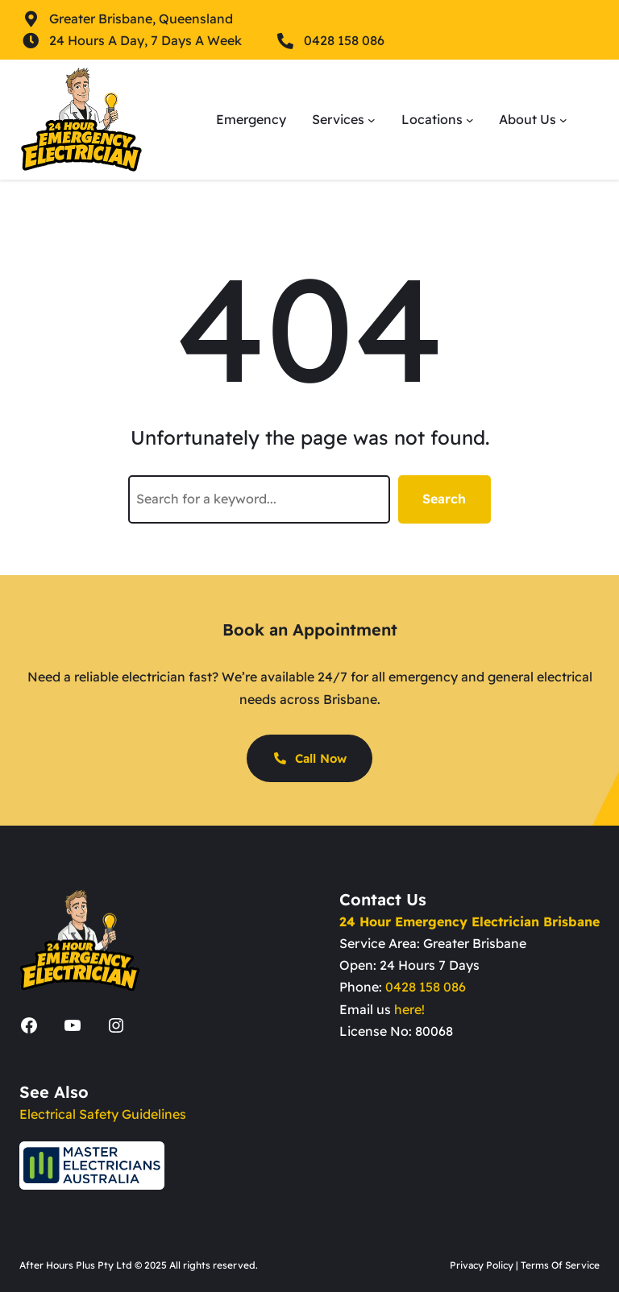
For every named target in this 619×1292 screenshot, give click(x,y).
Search (444, 499)
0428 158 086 (425, 987)
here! (409, 1009)
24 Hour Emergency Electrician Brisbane (469, 921)
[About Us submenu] (563, 120)
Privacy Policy (481, 1265)
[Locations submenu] (470, 120)
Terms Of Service (560, 1265)
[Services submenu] (372, 120)
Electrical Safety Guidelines (102, 1114)
